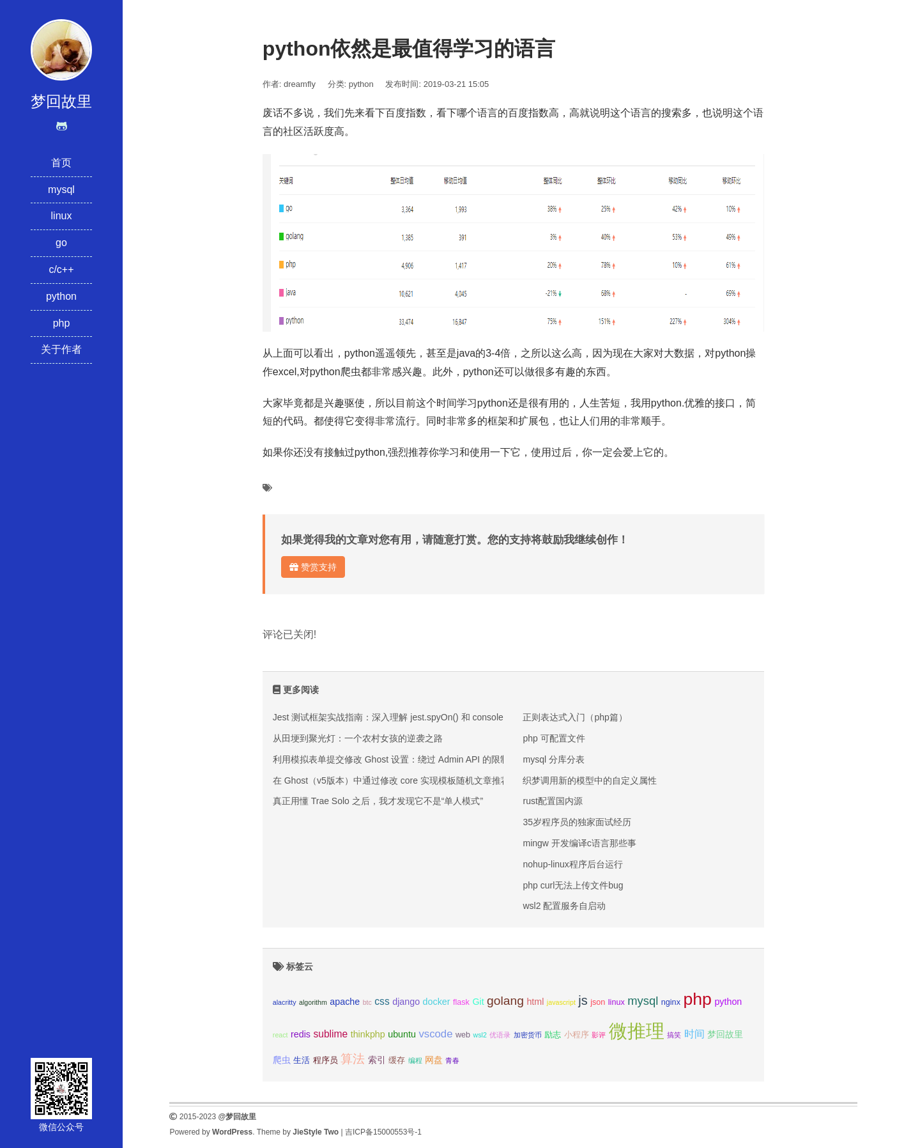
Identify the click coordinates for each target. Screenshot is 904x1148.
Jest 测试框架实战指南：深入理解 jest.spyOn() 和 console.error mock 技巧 (421, 717)
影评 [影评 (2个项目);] (599, 1035)
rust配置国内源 (552, 801)
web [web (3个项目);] (463, 1034)
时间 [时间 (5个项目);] (694, 1033)
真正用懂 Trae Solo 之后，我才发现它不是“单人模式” (378, 801)
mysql (61, 189)
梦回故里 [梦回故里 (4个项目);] (725, 1034)
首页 (61, 162)
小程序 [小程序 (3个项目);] (576, 1034)
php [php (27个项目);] (697, 999)
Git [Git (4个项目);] (478, 1002)
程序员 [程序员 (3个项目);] (325, 1060)
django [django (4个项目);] (406, 1002)
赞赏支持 (313, 567)
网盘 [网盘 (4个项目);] (434, 1060)
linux (61, 215)
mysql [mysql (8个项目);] (642, 1000)
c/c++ (61, 269)
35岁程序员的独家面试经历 (577, 822)
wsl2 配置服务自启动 (564, 906)
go (61, 242)
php (61, 323)
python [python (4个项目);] (728, 1002)
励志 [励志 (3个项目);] (552, 1034)
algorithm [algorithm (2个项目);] (313, 1002)
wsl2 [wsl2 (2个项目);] (480, 1035)
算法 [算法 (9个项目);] (353, 1059)
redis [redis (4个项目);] (300, 1034)
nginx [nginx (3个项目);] (670, 1002)
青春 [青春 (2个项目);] (452, 1060)
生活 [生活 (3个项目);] (301, 1060)
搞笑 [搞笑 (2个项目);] (674, 1035)
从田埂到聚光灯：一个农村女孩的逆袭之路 (358, 738)
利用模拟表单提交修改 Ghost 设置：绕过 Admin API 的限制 (391, 759)
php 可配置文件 (554, 738)
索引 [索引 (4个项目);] (377, 1060)
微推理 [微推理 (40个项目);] (636, 1030)
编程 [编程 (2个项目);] (415, 1060)
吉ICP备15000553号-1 (383, 1132)
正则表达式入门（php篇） (575, 717)
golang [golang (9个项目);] (505, 1000)
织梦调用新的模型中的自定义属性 (590, 780)
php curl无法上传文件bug (573, 885)
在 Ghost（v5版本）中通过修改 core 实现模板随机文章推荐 (391, 780)
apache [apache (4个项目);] (345, 1002)
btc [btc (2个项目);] (367, 1002)
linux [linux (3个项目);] (616, 1002)
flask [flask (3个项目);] (461, 1002)
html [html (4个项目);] (535, 1002)
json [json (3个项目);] (597, 1002)
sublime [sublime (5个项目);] (330, 1033)
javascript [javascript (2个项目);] (561, 1002)
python (61, 296)
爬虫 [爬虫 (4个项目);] (282, 1060)
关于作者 (61, 349)
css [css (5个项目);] (381, 1001)
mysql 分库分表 (553, 759)
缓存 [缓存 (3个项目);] (396, 1060)
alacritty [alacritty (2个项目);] (284, 1002)
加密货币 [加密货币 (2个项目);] (528, 1035)
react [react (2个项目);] (280, 1035)
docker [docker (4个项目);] (436, 1002)
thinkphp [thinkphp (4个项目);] (368, 1034)
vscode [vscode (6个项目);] (435, 1034)
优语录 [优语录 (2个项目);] (499, 1035)
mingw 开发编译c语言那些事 (579, 843)
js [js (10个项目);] (582, 1000)
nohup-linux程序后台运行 (572, 864)
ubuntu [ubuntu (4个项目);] (402, 1034)
